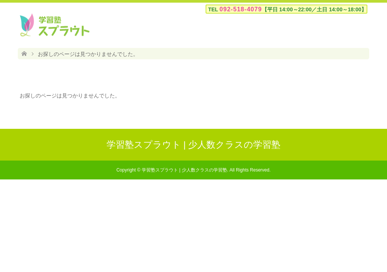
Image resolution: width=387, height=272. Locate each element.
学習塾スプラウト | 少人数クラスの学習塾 (194, 144)
